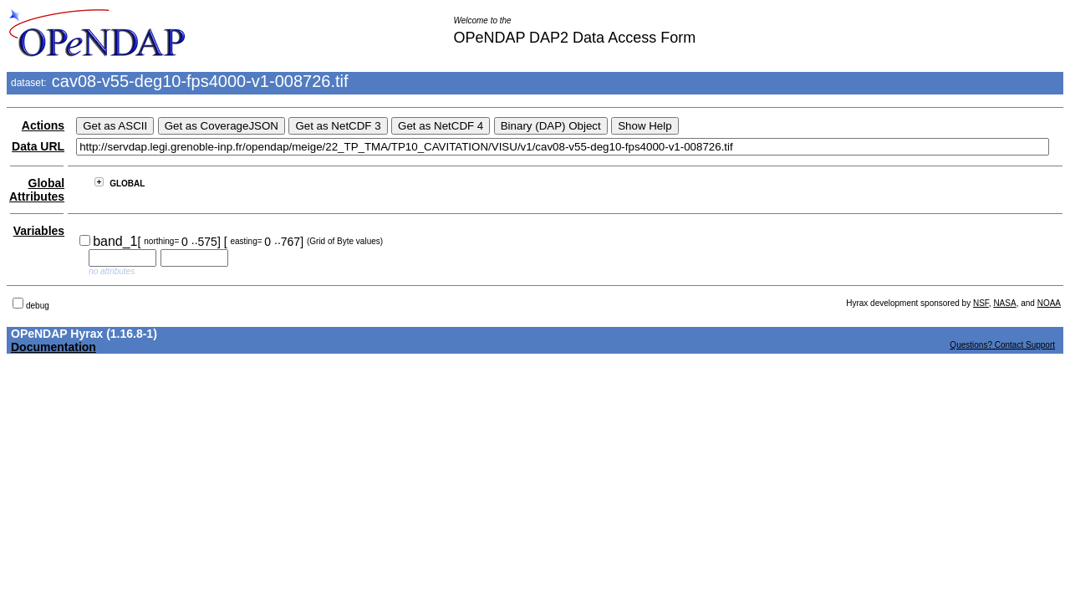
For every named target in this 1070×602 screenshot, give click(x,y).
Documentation (53, 347)
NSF (981, 303)
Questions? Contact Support (1002, 344)
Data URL (38, 146)
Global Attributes (36, 189)
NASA (1004, 303)
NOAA (1049, 303)
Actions (43, 125)
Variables (39, 230)
